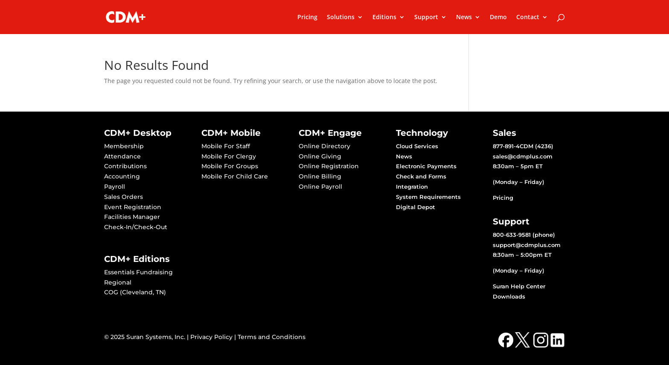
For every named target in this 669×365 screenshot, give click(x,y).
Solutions (341, 17)
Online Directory (324, 146)
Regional (117, 282)
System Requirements (428, 196)
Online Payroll (320, 186)
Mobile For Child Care (234, 176)
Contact (527, 17)
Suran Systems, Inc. (155, 337)
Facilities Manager (132, 217)
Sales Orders (123, 197)
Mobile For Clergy (228, 156)
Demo (498, 17)
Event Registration (132, 207)
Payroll (114, 186)
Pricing (307, 17)
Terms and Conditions (271, 337)
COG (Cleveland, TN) (135, 292)
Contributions (125, 166)
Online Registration (329, 166)
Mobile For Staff (225, 146)
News (464, 17)
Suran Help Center (519, 286)
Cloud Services (417, 146)
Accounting (122, 176)
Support (426, 17)
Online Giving (320, 156)
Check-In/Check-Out (135, 227)
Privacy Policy (211, 337)
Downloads (509, 296)
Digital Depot (415, 207)
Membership (124, 146)
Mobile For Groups (229, 166)
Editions (384, 17)
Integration (412, 186)
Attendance (122, 156)
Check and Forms (421, 176)
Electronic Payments (426, 166)
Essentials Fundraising (138, 272)
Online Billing (320, 176)
